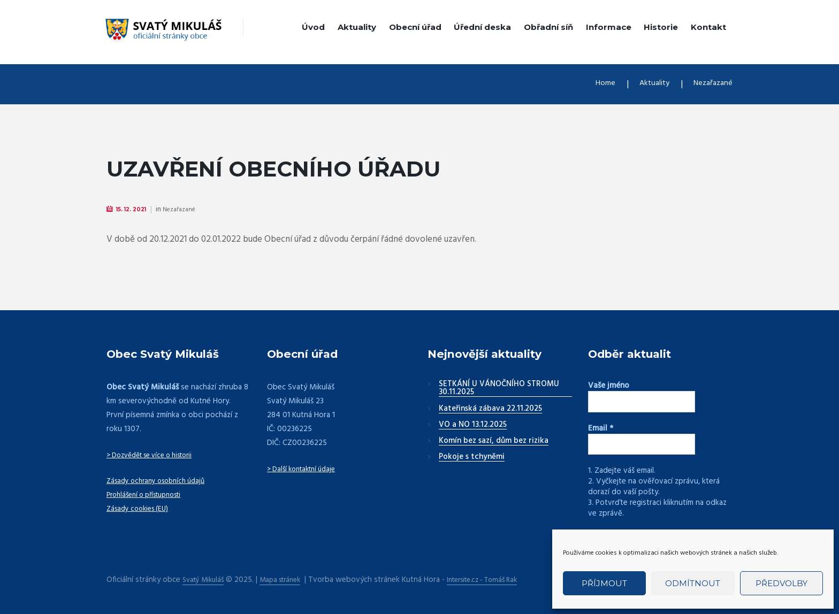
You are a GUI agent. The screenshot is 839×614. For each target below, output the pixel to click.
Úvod (313, 27)
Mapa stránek (288, 579)
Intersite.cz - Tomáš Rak (499, 579)
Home (592, 84)
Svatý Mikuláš (205, 579)
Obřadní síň (548, 27)
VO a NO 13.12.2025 (473, 425)
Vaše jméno (608, 386)
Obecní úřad (415, 27)
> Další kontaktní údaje (306, 469)
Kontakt (708, 27)
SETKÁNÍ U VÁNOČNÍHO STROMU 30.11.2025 (499, 389)
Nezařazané (710, 84)
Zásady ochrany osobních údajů (161, 481)
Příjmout (604, 583)
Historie (661, 27)
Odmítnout (692, 583)
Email (600, 428)
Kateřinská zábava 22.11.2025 (490, 409)
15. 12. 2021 (136, 209)
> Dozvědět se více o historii (156, 455)
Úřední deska (482, 27)
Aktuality (357, 27)
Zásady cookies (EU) (141, 509)
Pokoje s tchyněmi (472, 458)
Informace (608, 27)
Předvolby (781, 583)
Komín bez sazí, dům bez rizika (493, 442)
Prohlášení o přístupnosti (149, 495)
